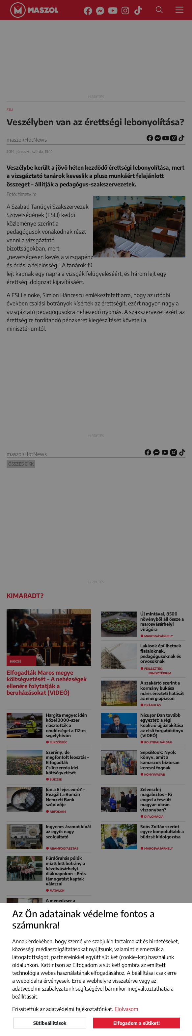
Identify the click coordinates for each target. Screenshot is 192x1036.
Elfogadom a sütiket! (136, 1023)
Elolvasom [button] (126, 1009)
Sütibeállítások (49, 1023)
